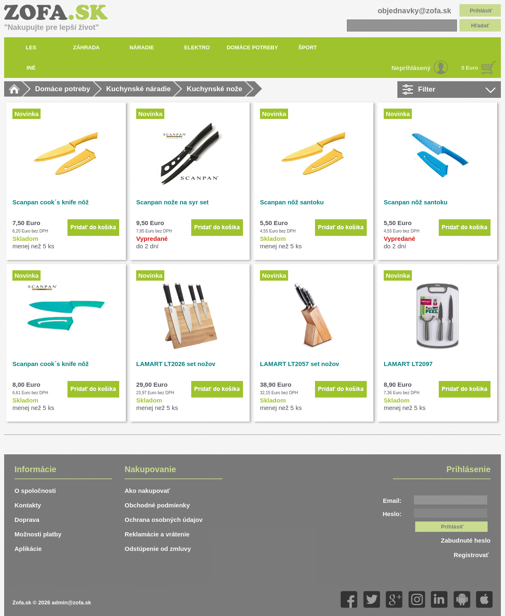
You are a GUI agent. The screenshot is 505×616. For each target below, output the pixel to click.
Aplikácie (28, 548)
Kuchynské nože (214, 89)
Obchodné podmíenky (157, 505)
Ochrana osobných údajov (163, 519)
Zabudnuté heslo (466, 540)
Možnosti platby (37, 534)
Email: (392, 500)
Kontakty (27, 505)
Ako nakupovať (147, 490)
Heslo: (392, 513)
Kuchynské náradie (138, 89)
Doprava (26, 519)
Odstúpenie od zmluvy (158, 548)
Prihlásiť (481, 10)
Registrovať (472, 554)
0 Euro (470, 68)
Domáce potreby (62, 89)
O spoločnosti (35, 490)
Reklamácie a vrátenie (157, 534)
